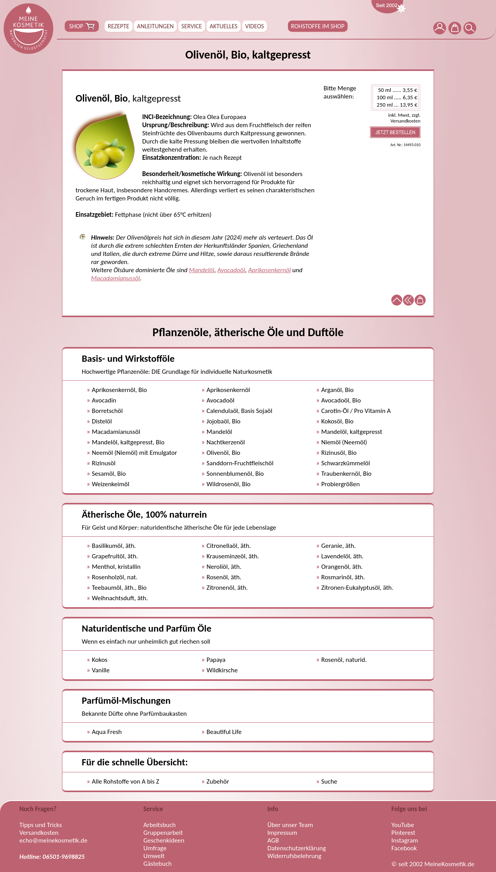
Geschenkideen (163, 840)
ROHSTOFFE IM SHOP (317, 26)
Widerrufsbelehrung (294, 856)
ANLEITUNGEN (155, 26)
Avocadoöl (231, 270)
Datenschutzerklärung (296, 848)
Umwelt (153, 856)
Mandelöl (201, 270)
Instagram (404, 840)
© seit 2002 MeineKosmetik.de (432, 864)
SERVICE (191, 26)
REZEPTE (118, 26)
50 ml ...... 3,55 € (395, 90)
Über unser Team (290, 825)
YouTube (402, 825)
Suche (329, 781)
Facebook (404, 848)
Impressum (282, 833)
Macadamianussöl (115, 278)
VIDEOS (254, 26)
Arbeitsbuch (159, 825)
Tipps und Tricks (40, 825)
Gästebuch (157, 864)
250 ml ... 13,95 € (395, 105)
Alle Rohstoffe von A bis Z (125, 781)
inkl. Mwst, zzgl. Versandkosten (404, 118)
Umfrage (155, 848)
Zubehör (218, 781)
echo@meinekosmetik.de (53, 840)
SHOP (82, 26)
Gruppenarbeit (163, 833)
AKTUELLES (224, 26)
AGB (273, 840)
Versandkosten (39, 833)
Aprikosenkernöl (269, 270)
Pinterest (403, 833)
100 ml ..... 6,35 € (395, 97)
